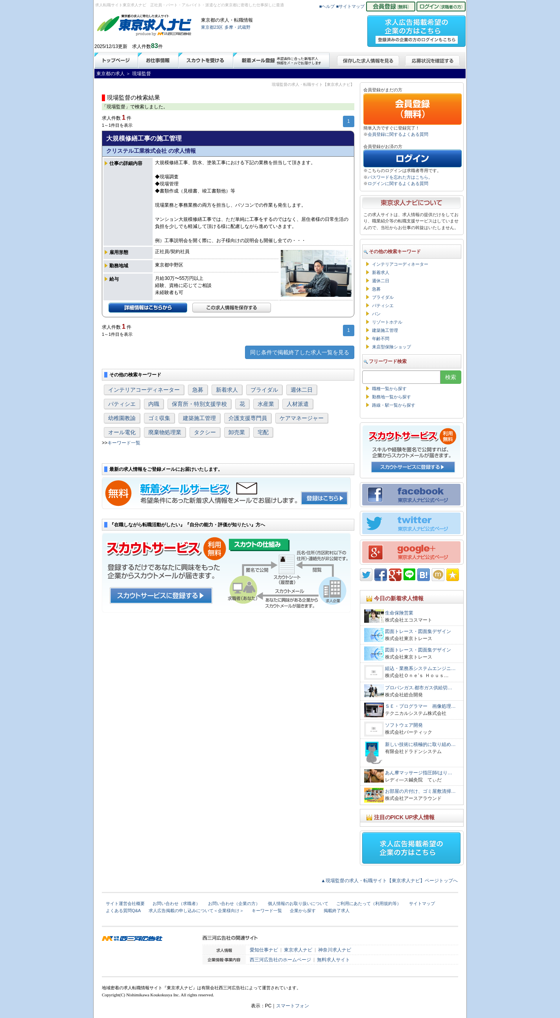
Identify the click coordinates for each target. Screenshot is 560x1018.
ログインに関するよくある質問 (398, 183)
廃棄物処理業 (164, 432)
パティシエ (122, 404)
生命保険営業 (399, 613)
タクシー (205, 432)
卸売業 (236, 432)
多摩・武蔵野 (238, 27)
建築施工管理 (199, 418)
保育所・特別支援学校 (199, 404)
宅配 (263, 432)
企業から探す (303, 910)
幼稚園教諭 (122, 418)
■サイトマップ (350, 6)
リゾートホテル (387, 322)
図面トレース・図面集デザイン (418, 631)
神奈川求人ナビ (334, 950)
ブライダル (264, 390)
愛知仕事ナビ (264, 950)
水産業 (266, 404)
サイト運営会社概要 (125, 903)
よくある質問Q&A (123, 910)
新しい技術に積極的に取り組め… (420, 744)
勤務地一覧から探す (391, 396)
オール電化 (122, 432)
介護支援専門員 (247, 418)
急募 (197, 390)
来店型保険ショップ (391, 346)
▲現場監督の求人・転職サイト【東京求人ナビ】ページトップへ (389, 880)
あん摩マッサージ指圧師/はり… (418, 773)
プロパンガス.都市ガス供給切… (418, 687)
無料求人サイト (333, 959)
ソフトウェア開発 (404, 725)
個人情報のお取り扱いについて (298, 903)
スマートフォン (292, 1006)
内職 (153, 404)
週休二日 (302, 390)
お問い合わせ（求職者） (176, 903)
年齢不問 (380, 338)
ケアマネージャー (302, 418)
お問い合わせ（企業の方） (234, 903)
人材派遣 (298, 404)
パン (376, 313)
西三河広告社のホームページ (280, 959)
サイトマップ (422, 903)
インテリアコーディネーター (144, 390)
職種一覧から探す (389, 388)
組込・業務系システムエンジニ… (420, 668)
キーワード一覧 (123, 443)
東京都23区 (212, 27)
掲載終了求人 (337, 910)
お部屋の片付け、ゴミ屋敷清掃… (420, 791)
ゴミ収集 (159, 418)
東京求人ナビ (298, 950)
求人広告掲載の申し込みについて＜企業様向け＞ (196, 910)
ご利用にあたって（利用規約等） (368, 903)
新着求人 (227, 390)
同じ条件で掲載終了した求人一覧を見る (299, 352)
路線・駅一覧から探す (393, 405)
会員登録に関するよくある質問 (398, 134)
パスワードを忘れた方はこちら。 (400, 177)
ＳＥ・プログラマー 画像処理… (420, 706)
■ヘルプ (327, 6)
